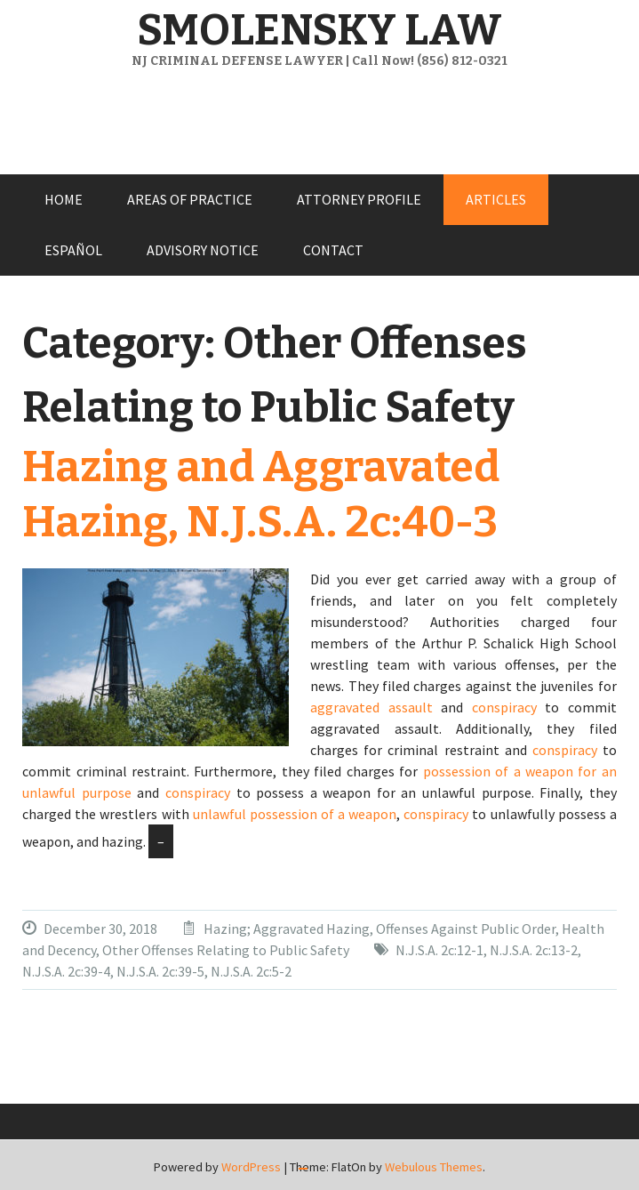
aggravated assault (371, 707)
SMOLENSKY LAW (319, 30)
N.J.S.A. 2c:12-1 (439, 950)
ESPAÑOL (73, 250)
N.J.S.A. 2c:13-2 (534, 950)
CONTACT (333, 250)
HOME (63, 199)
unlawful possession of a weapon (295, 814)
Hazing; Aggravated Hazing (287, 928)
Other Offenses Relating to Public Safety (225, 950)
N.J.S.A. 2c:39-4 (66, 971)
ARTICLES (496, 199)
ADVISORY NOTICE (203, 250)
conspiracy (504, 707)
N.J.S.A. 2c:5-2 (251, 971)
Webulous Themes (434, 1167)
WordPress (251, 1167)
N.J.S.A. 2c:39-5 (160, 971)
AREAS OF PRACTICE (189, 199)
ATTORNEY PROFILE (359, 199)
